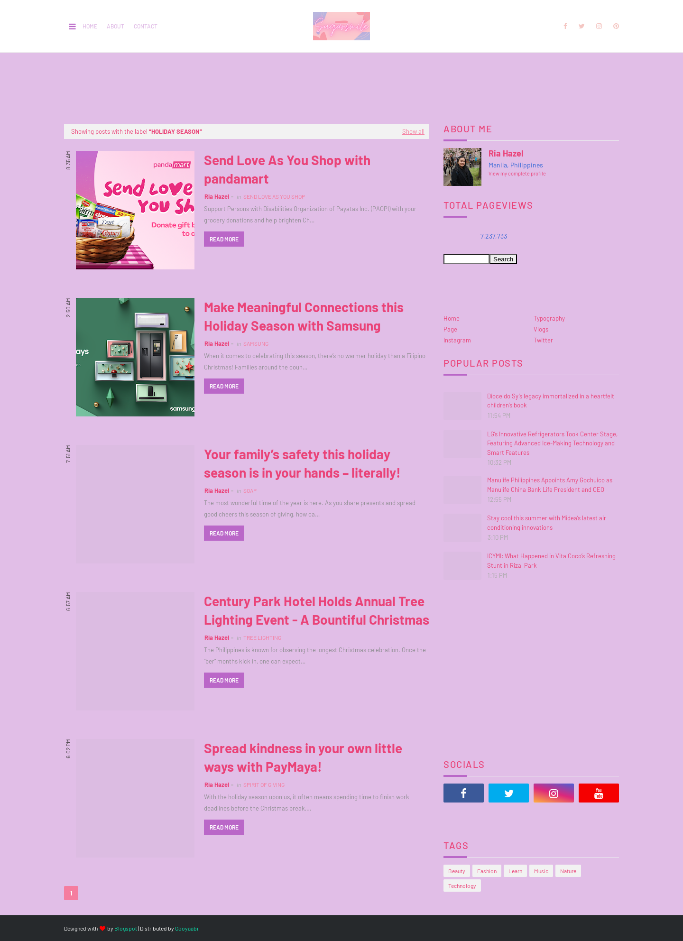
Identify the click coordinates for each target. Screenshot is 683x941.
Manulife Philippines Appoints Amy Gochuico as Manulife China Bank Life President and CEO (549, 484)
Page (450, 329)
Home (90, 26)
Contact (145, 26)
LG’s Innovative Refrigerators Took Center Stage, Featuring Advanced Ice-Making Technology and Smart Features (552, 443)
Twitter (543, 340)
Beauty (456, 870)
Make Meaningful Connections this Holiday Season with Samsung (304, 316)
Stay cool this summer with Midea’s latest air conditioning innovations (546, 522)
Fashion (487, 870)
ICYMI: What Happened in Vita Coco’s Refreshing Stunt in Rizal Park (551, 560)
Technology (462, 885)
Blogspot (125, 928)
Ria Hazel (216, 196)
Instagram (457, 340)
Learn (515, 870)
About (115, 26)
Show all (413, 131)
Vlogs (541, 329)
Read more (224, 239)
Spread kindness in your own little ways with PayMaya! (303, 757)
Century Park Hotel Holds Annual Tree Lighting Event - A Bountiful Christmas (316, 610)
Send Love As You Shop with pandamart (287, 169)
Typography (549, 318)
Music (541, 870)
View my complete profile (517, 173)
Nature (568, 870)
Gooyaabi (186, 928)
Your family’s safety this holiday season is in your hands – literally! (302, 463)
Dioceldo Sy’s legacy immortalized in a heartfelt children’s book (550, 400)
